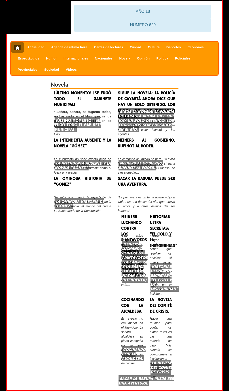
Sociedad (51, 69)
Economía (196, 47)
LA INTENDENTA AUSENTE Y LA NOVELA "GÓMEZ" (82, 143)
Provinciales (27, 69)
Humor (51, 58)
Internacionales (76, 58)
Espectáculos (28, 58)
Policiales (183, 58)
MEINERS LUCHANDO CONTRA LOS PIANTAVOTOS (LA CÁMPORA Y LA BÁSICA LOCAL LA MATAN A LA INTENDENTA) (132, 223)
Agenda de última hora (69, 47)
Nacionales (103, 58)
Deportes (173, 47)
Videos (71, 69)
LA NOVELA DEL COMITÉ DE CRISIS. (161, 306)
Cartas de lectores (108, 47)
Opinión (143, 58)
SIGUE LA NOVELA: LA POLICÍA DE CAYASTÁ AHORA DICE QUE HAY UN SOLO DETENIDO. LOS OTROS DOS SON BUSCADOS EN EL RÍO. (146, 99)
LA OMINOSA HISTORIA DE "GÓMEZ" (82, 181)
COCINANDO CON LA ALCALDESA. (132, 306)
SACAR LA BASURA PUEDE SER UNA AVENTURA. (146, 181)
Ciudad (135, 47)
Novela (124, 58)
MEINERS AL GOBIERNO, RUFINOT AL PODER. (146, 143)
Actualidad (36, 47)
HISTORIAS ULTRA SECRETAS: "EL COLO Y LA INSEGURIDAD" (161, 223)
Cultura (154, 47)
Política (162, 58)
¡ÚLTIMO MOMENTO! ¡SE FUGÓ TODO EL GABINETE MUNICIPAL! (82, 99)
